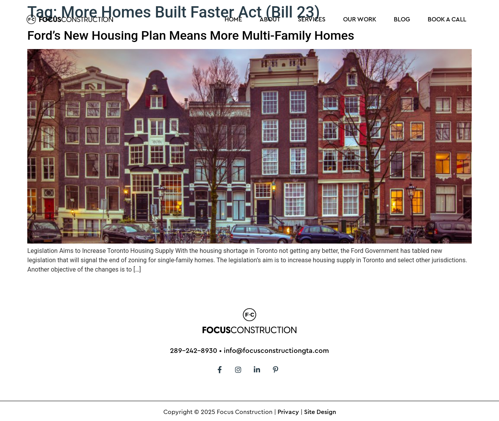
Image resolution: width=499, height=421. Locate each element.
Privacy (288, 412)
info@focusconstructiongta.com (276, 350)
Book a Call (447, 19)
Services (312, 19)
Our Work (359, 19)
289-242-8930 (193, 350)
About (270, 19)
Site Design (320, 412)
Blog (402, 19)
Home (233, 19)
